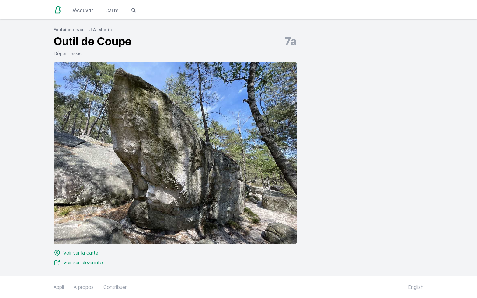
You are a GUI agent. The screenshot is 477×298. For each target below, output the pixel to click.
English (415, 287)
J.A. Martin (100, 29)
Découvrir (82, 10)
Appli (59, 287)
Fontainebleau (68, 29)
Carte (112, 10)
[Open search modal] (134, 9)
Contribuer (115, 287)
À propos (84, 287)
